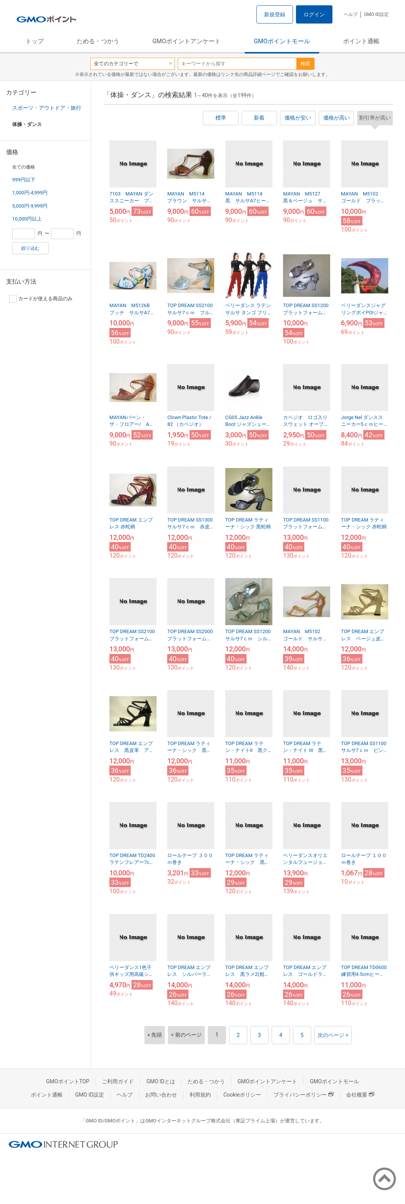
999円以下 (23, 180)
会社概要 (360, 1095)
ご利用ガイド (118, 1081)
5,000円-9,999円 (29, 206)
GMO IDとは (160, 1081)
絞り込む (30, 248)
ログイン (314, 14)
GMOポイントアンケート (186, 41)
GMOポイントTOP (67, 1081)
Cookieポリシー (242, 1095)
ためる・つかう (98, 41)
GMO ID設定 (376, 14)
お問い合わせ (161, 1095)
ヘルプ (351, 14)
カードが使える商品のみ (41, 299)
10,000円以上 (27, 219)
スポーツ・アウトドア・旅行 (46, 108)
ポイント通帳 (361, 41)
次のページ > (333, 1035)
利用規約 (200, 1095)
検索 (305, 63)
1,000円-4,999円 (29, 192)
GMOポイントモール (282, 41)
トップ (34, 41)
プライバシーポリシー (304, 1095)
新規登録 (274, 14)
